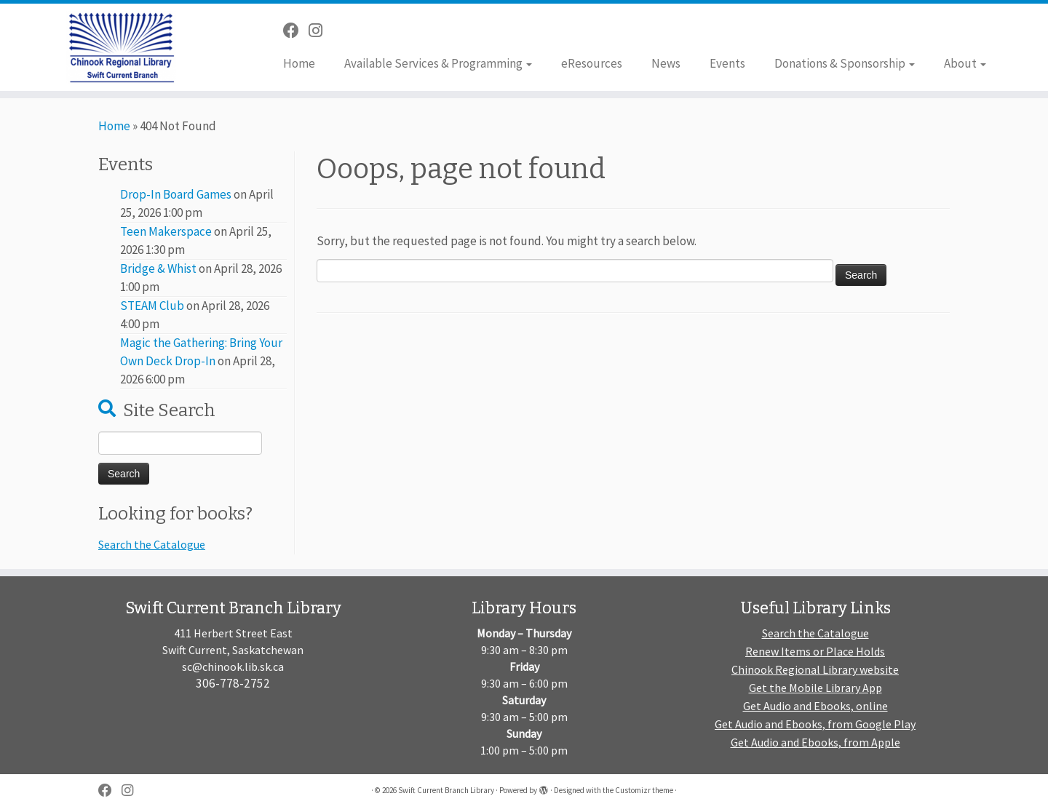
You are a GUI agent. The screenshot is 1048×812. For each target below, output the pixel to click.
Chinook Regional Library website (815, 669)
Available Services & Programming (438, 63)
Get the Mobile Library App (815, 687)
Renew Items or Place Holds (815, 651)
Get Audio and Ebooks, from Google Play (815, 724)
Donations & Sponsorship (844, 63)
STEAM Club (152, 306)
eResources (591, 63)
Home (299, 63)
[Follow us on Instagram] (320, 30)
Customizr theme (644, 790)
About (965, 63)
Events (727, 63)
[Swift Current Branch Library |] (121, 47)
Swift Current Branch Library (446, 790)
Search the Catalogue (151, 544)
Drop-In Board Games (175, 194)
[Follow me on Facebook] (296, 30)
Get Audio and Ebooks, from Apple (815, 742)
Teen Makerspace (166, 231)
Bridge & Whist (158, 268)
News (665, 63)
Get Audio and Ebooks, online (815, 705)
